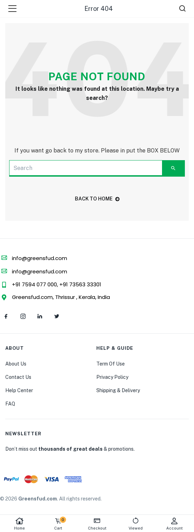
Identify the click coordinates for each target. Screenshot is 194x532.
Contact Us (18, 377)
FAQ (10, 404)
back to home (97, 199)
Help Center (19, 390)
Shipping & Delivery (118, 390)
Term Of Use (110, 364)
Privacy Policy (112, 377)
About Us (15, 364)
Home (19, 523)
